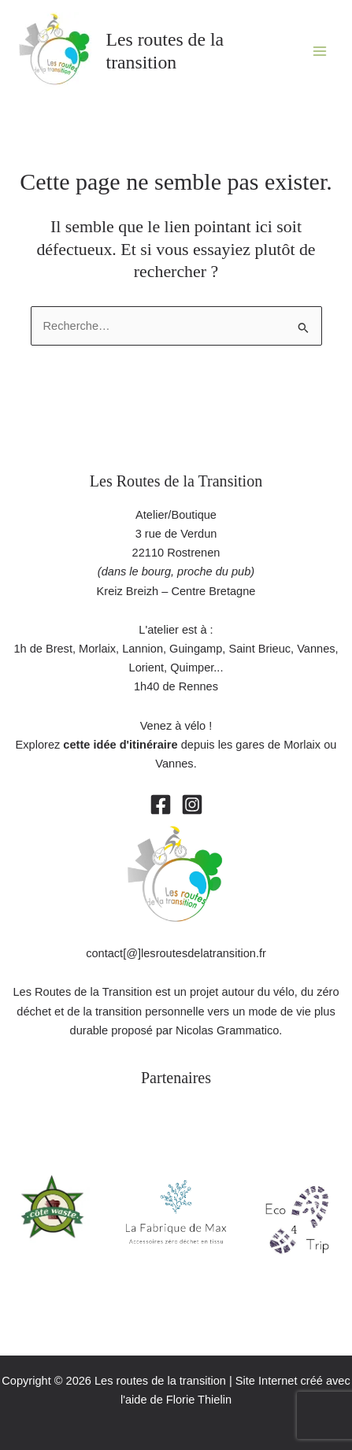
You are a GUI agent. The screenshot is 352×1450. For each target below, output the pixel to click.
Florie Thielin (199, 1399)
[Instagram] (192, 804)
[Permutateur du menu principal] (319, 51)
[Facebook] (161, 804)
